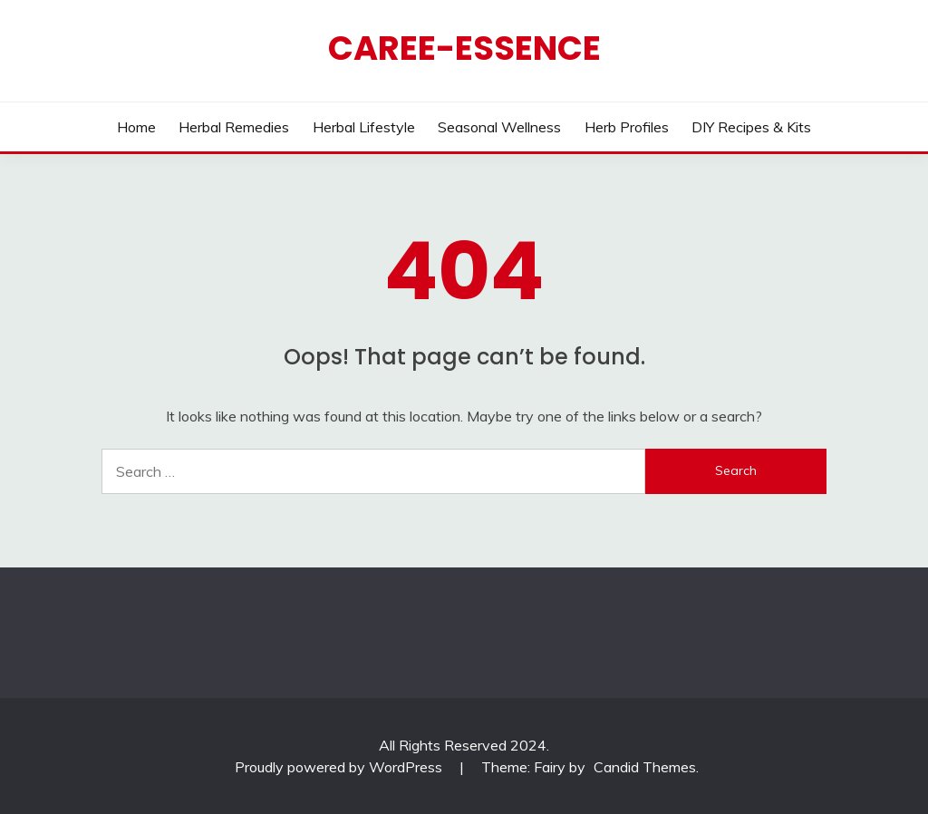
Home (136, 127)
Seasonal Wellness (499, 127)
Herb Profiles (627, 127)
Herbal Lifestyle (364, 127)
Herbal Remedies (234, 127)
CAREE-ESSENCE (464, 48)
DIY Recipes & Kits (751, 127)
